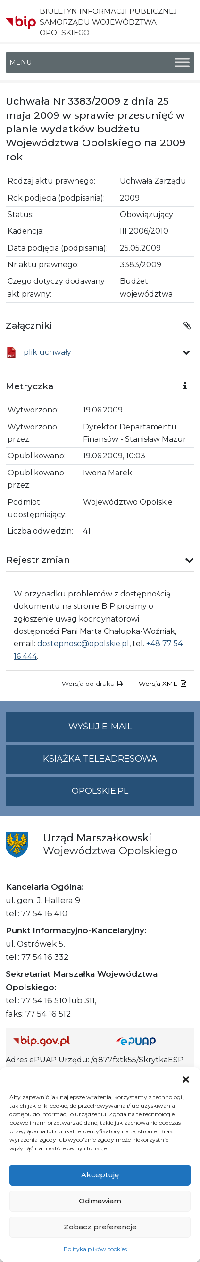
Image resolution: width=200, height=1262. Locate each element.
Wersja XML (162, 683)
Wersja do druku (92, 683)
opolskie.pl (100, 791)
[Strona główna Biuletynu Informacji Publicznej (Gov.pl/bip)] (57, 1041)
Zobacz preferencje (100, 1226)
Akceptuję (100, 1174)
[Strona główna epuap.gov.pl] (151, 1041)
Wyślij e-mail (131, 730)
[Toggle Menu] (182, 62)
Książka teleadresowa (100, 759)
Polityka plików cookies (95, 1249)
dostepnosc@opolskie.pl (83, 643)
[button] (186, 1079)
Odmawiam (100, 1200)
